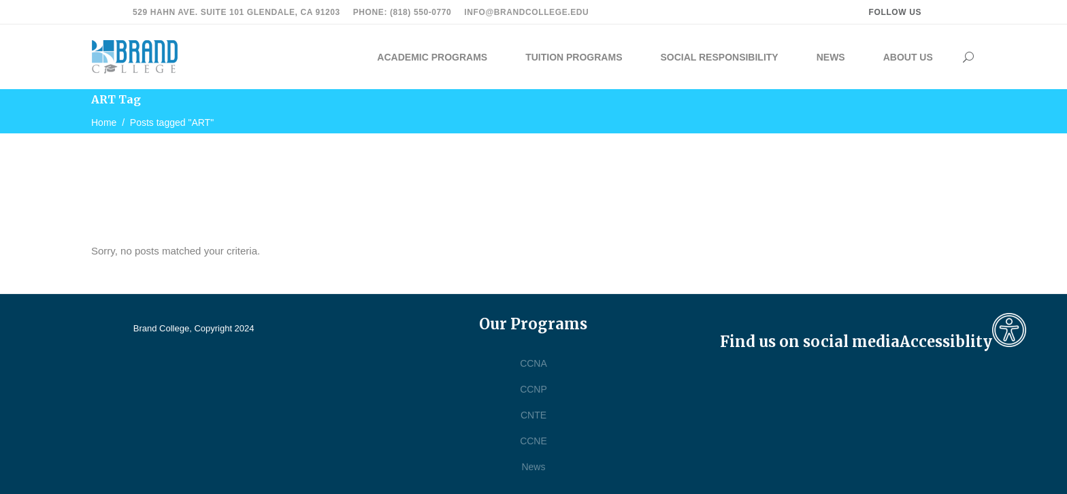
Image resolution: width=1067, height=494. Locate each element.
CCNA (533, 363)
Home (103, 122)
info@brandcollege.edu (526, 12)
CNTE (533, 415)
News (533, 466)
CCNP (533, 389)
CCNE (533, 440)
